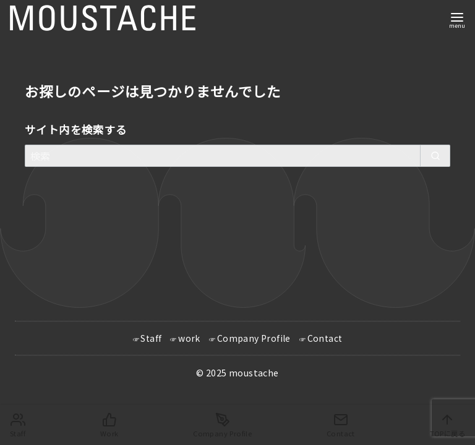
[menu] (457, 19)
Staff (150, 339)
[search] (435, 156)
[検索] (237, 156)
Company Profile (254, 339)
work (189, 339)
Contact (325, 339)
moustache (254, 373)
